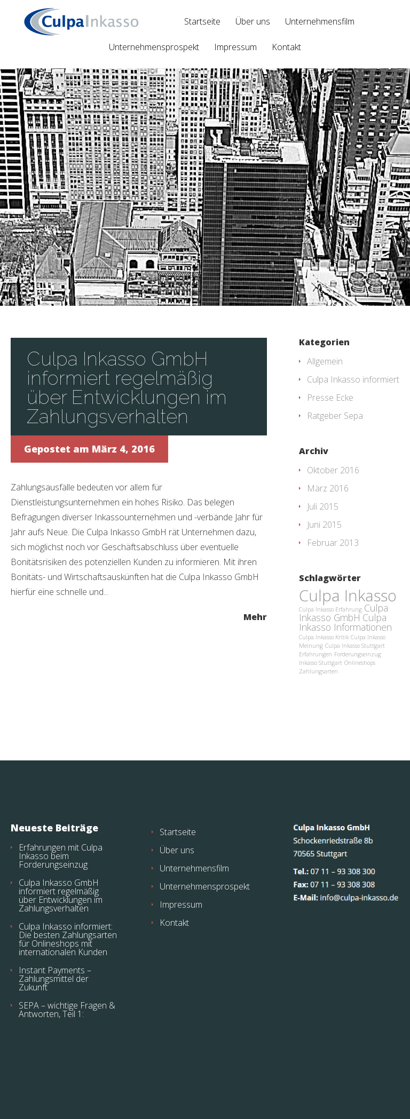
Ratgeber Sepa (335, 416)
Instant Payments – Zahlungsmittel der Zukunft (55, 978)
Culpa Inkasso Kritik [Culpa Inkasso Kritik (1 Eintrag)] (324, 637)
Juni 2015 (324, 524)
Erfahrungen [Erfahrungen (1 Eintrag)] (315, 654)
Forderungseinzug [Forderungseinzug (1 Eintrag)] (357, 654)
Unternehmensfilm (319, 22)
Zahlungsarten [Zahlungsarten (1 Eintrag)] (318, 671)
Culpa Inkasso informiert (353, 379)
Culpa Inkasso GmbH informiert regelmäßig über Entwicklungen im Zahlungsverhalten (127, 387)
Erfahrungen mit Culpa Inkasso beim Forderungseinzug (60, 856)
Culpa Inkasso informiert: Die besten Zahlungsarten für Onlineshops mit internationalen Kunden (68, 939)
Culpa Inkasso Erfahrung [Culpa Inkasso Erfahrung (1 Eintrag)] (330, 609)
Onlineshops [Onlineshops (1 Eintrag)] (359, 662)
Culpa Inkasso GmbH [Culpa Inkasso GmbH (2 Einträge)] (343, 612)
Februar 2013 (333, 543)
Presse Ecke (330, 397)
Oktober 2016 (333, 470)
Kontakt (286, 48)
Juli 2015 (322, 506)
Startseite (202, 22)
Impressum (235, 48)
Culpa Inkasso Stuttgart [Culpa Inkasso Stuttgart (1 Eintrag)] (355, 645)
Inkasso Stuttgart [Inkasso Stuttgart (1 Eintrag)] (320, 662)
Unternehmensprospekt (154, 48)
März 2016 (328, 488)
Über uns (252, 22)
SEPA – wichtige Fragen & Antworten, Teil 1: (67, 1009)
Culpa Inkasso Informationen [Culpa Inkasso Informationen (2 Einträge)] (345, 622)
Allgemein (325, 361)
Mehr (255, 616)
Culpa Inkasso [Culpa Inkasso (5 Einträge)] (348, 595)
